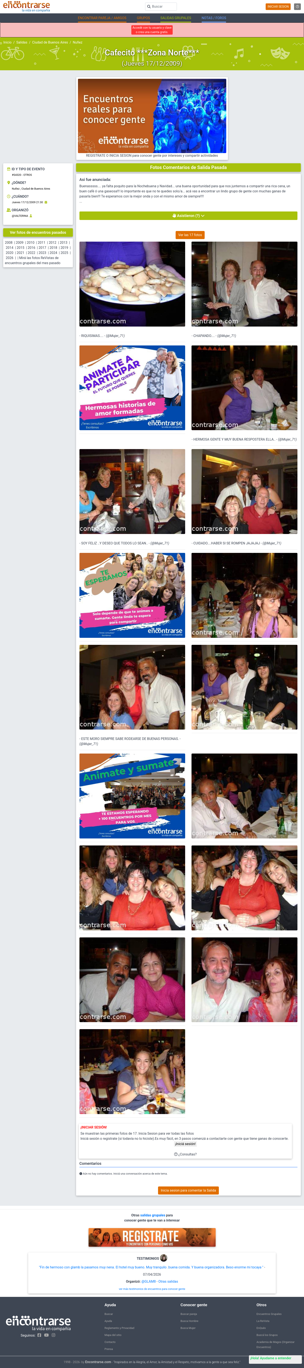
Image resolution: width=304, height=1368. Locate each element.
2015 (20, 248)
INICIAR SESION (278, 6)
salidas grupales (153, 1215)
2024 (53, 253)
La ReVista (263, 1321)
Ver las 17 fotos (190, 235)
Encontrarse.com (98, 1362)
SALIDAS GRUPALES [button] (175, 18)
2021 (20, 253)
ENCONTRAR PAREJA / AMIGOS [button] (102, 18)
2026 (9, 258)
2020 (9, 253)
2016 (31, 248)
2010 (31, 243)
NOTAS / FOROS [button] (214, 18)
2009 (20, 243)
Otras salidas (168, 1281)
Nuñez (77, 42)
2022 (31, 253)
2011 (41, 243)
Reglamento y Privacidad (119, 1328)
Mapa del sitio (112, 1335)
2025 (64, 253)
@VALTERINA (20, 215)
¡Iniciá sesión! (185, 1144)
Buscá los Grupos (267, 1335)
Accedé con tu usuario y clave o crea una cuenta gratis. (152, 30)
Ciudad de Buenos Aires (50, 42)
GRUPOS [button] (143, 18)
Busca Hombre (189, 1321)
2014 (9, 248)
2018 (53, 248)
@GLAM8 (149, 1281)
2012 (52, 243)
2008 (8, 243)
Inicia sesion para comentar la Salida (188, 1190)
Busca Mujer (188, 1328)
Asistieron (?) (188, 215)
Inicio (7, 42)
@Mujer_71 (115, 336)
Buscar (108, 1314)
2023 (42, 253)
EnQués (261, 1328)
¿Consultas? (185, 1154)
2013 (63, 243)
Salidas (21, 42)
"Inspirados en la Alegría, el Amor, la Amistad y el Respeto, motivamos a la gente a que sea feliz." (176, 1362)
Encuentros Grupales (269, 1314)
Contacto (109, 1342)
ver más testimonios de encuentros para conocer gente (152, 1289)
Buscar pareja (188, 1314)
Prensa (108, 1349)
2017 (42, 248)
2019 (64, 248)
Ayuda (108, 1321)
